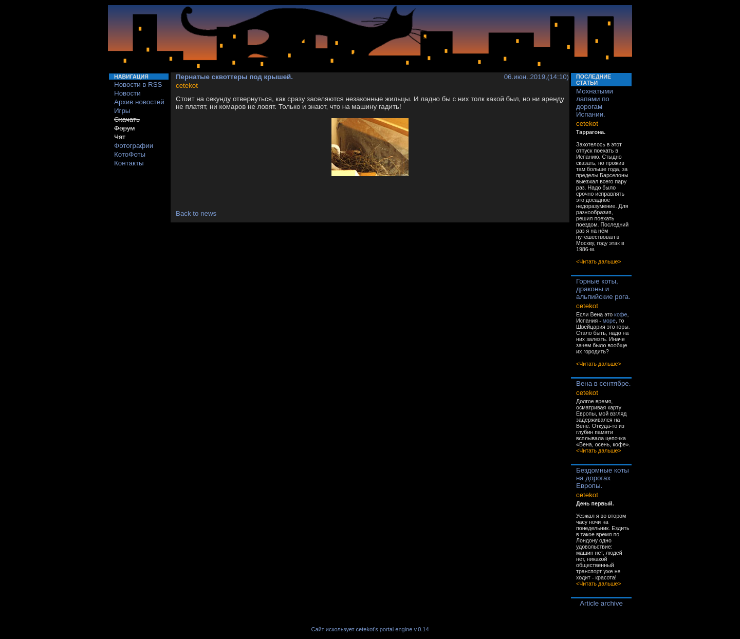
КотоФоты (129, 154)
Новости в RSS (138, 84)
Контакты (129, 163)
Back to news (196, 213)
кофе (620, 314)
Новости (127, 93)
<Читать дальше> (598, 261)
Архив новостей (139, 102)
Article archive (601, 603)
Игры (122, 111)
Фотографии (133, 145)
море (609, 320)
